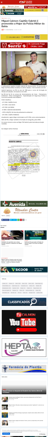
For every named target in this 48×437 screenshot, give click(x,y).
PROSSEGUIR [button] (6, 433)
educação (32, 293)
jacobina (39, 293)
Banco (24, 283)
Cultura (31, 286)
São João (13, 293)
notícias (9, 18)
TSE (19, 293)
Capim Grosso (15, 286)
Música (22, 290)
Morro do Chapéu (7, 290)
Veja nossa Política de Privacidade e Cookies (15, 432)
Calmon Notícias (6, 286)
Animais (5, 283)
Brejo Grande (39, 283)
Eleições (38, 286)
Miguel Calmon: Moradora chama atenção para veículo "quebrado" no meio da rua (26, 405)
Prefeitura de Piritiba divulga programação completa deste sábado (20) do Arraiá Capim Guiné (26, 413)
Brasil (31, 283)
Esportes (16, 288)
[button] (1, 2)
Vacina (25, 293)
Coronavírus (24, 286)
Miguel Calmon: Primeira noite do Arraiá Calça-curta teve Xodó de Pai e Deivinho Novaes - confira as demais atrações (11, 261)
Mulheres (15, 290)
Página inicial (4, 18)
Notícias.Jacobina (30, 290)
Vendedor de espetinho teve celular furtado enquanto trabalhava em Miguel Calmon (11, 243)
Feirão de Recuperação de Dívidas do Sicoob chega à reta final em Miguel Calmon (34, 243)
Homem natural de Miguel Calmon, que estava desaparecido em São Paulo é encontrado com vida (25, 398)
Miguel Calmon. (37, 288)
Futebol (29, 288)
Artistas (11, 283)
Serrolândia (6, 293)
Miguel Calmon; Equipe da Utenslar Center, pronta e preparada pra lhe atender (26, 420)
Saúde (38, 290)
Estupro (23, 288)
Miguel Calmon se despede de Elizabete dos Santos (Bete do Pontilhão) (22, 391)
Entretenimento (7, 288)
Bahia (18, 283)
